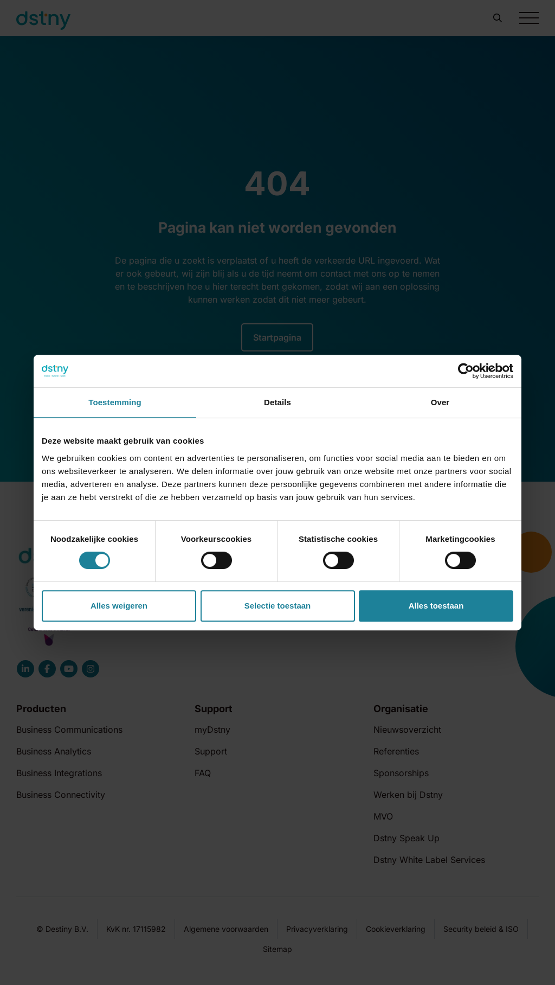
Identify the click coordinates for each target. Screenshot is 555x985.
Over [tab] (440, 402)
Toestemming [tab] (114, 402)
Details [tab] (277, 402)
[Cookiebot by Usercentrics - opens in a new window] (465, 371)
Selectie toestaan (277, 605)
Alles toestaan (436, 605)
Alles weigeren (119, 605)
